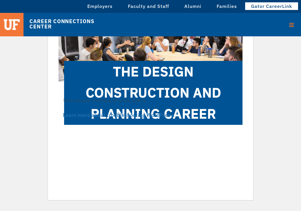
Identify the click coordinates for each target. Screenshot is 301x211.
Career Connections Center (61, 24)
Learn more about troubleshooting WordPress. (119, 115)
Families (227, 6)
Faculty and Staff (148, 6)
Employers (100, 6)
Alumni (192, 6)
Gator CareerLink (271, 6)
